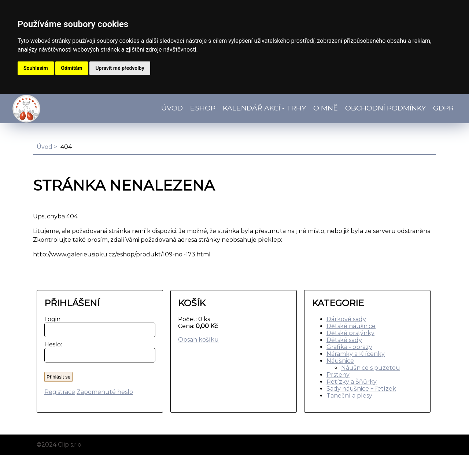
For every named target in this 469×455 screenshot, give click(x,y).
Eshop (202, 108)
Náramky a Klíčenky (355, 353)
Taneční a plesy (349, 395)
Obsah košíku (198, 339)
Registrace (59, 391)
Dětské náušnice (351, 326)
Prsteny (338, 374)
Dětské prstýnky (350, 333)
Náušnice (340, 360)
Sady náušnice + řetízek (361, 388)
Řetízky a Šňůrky (351, 381)
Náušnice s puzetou (370, 367)
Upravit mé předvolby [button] (119, 68)
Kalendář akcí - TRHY (264, 108)
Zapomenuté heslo (105, 391)
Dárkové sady (346, 319)
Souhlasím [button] (35, 68)
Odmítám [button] (71, 68)
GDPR (443, 108)
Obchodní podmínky (385, 108)
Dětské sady (344, 339)
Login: (51, 319)
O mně (325, 108)
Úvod (172, 108)
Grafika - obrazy (349, 346)
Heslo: (51, 344)
